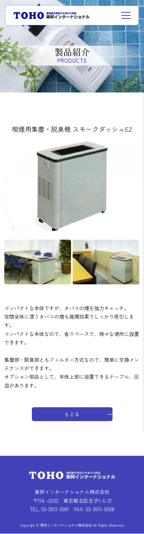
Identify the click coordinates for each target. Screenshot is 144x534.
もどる (72, 414)
